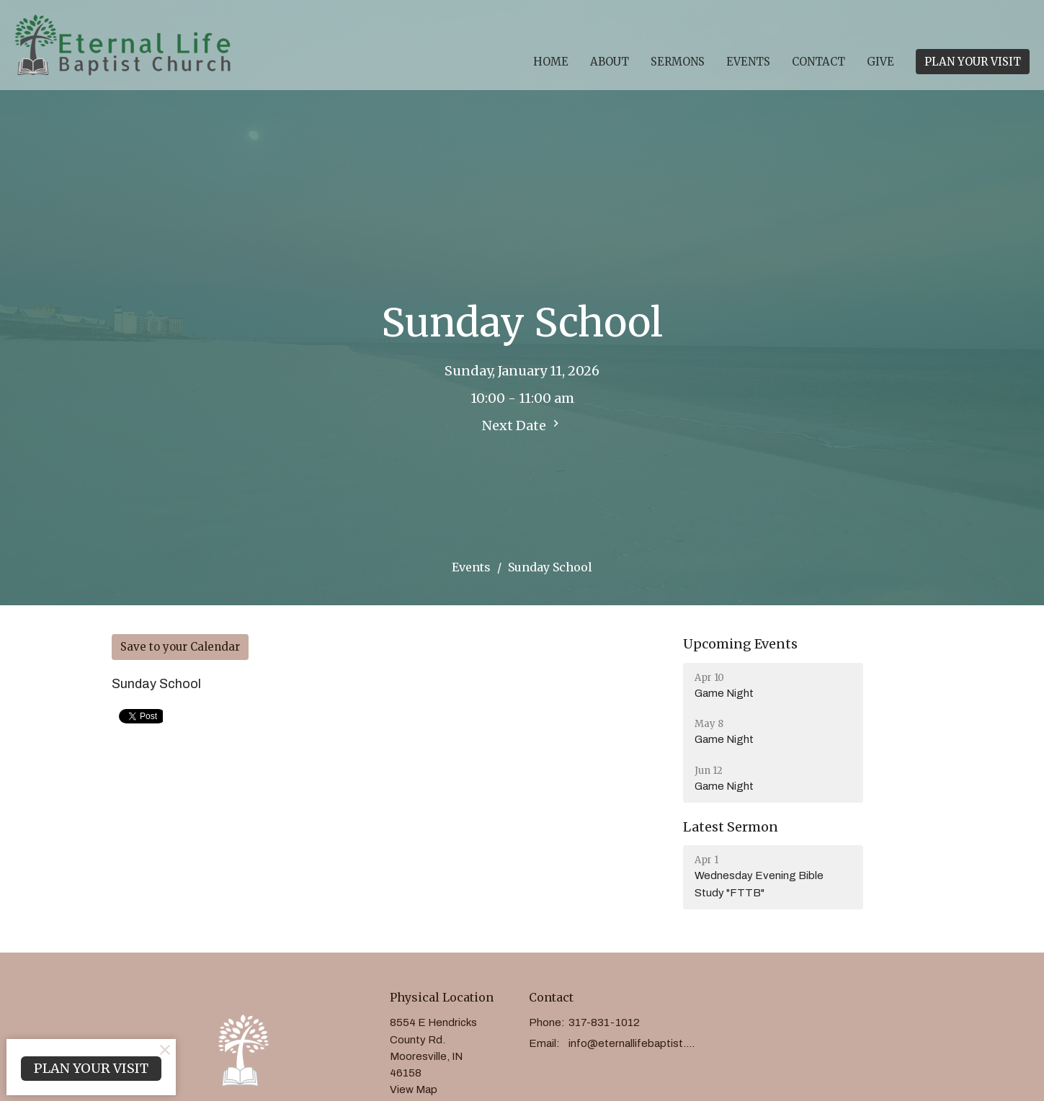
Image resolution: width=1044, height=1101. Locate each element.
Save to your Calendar (180, 647)
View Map (413, 1089)
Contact (818, 61)
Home (550, 61)
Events (748, 61)
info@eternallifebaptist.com (634, 1043)
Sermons (678, 61)
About (609, 61)
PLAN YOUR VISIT (972, 61)
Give (880, 61)
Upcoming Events (740, 644)
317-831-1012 (604, 1022)
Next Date (522, 425)
